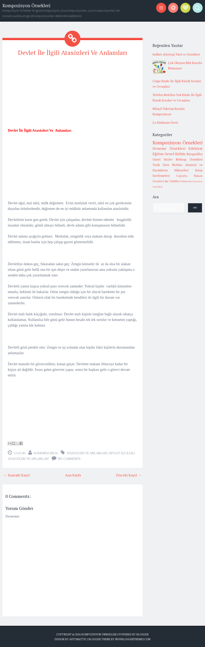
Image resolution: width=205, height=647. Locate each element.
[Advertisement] (72, 88)
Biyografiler (195, 154)
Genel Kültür (175, 153)
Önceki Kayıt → (129, 475)
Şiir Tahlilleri (172, 181)
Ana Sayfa (73, 475)
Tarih (156, 165)
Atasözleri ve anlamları (86, 453)
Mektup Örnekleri (189, 159)
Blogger (142, 634)
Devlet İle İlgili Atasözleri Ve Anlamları (72, 52)
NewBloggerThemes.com (132, 639)
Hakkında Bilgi (46, 453)
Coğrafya (181, 176)
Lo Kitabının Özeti (165, 122)
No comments (69, 459)
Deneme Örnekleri (169, 148)
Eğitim (158, 153)
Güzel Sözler (163, 159)
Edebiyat (195, 148)
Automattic (78, 639)
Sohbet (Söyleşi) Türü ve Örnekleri (176, 54)
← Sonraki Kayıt (16, 475)
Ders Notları (172, 165)
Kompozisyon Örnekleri (26, 5)
